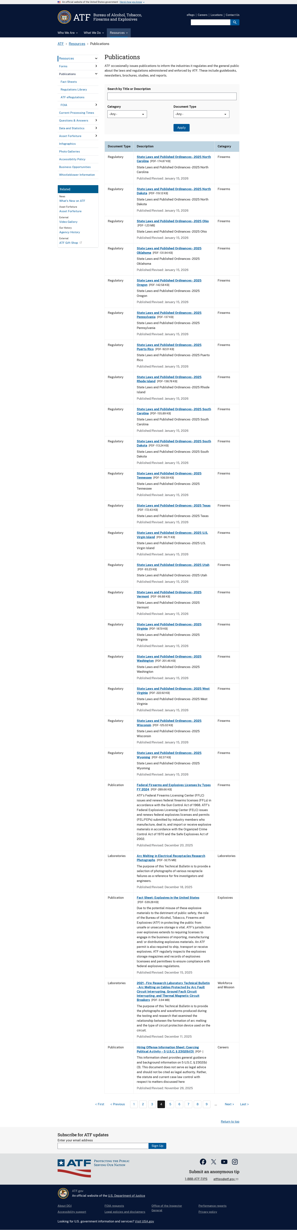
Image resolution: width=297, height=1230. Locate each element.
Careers (202, 15)
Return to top (230, 1121)
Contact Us (232, 15)
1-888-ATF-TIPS (196, 1179)
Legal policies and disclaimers (125, 1211)
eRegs (191, 15)
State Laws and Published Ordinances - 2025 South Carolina (174, 411)
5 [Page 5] (170, 1104)
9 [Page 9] (207, 1104)
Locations (217, 15)
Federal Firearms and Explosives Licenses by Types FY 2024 (174, 787)
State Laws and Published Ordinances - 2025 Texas (173, 505)
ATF (61, 44)
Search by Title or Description (129, 89)
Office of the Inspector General (167, 1208)
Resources (77, 44)
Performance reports (213, 1205)
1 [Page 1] (134, 1104)
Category (114, 106)
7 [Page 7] (188, 1104)
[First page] (99, 1104)
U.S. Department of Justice (126, 1195)
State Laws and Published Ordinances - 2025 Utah (173, 565)
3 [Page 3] (152, 1104)
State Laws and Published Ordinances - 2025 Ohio (173, 221)
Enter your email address (75, 1140)
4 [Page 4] (161, 1104)
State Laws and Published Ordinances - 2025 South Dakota (174, 443)
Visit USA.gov (144, 1221)
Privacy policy (208, 1211)
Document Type (185, 106)
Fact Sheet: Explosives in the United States (168, 897)
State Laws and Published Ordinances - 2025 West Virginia (173, 691)
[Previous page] (117, 1104)
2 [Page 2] (143, 1104)
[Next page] (230, 1104)
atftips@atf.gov (224, 1179)
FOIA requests (114, 1205)
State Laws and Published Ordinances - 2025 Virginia (169, 626)
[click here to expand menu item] (96, 58)
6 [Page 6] (179, 1104)
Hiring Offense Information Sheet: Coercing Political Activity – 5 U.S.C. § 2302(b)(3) (168, 1049)
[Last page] (245, 1104)
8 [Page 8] (198, 1104)
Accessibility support (72, 1211)
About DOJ (65, 1205)
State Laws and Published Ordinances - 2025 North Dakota (174, 191)
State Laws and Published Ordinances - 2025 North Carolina (174, 159)
